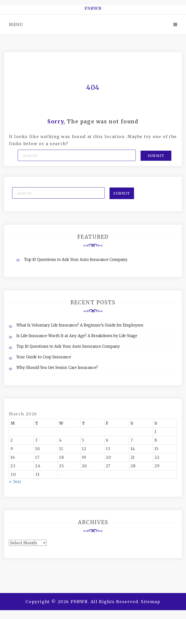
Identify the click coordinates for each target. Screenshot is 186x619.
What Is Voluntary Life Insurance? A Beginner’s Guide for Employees (79, 325)
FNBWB (93, 8)
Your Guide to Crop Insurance (43, 357)
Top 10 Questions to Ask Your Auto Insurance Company (75, 259)
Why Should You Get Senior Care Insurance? (57, 367)
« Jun (15, 481)
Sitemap (150, 601)
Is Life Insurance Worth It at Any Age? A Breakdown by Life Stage (76, 335)
